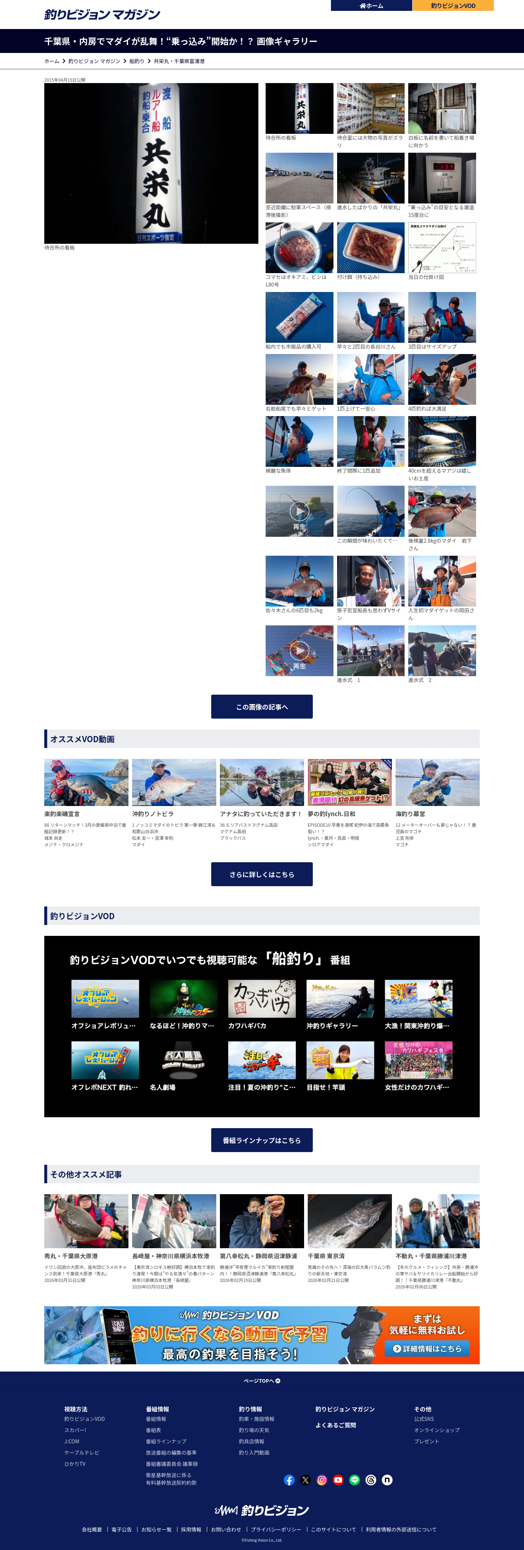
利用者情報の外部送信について (401, 1529)
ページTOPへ (261, 1380)
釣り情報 (250, 1409)
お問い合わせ (226, 1529)
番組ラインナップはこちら (262, 1140)
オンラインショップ (437, 1430)
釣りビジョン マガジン (94, 61)
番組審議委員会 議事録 (172, 1463)
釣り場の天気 (254, 1430)
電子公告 (121, 1529)
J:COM (71, 1441)
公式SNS (424, 1418)
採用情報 (191, 1529)
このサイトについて (334, 1529)
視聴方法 (75, 1409)
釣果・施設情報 (256, 1418)
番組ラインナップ (166, 1441)
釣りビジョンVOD (84, 1418)
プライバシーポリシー (276, 1529)
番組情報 (157, 1409)
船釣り (137, 61)
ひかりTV (74, 1463)
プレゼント (426, 1441)
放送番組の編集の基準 (171, 1452)
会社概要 (92, 1529)
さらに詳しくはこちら (262, 874)
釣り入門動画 (254, 1452)
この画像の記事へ (262, 706)
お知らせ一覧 (156, 1529)
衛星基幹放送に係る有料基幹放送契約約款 (171, 1478)
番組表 (153, 1430)
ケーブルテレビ (81, 1452)
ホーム (372, 5)
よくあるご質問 (335, 1425)
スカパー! (75, 1430)
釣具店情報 (251, 1441)
